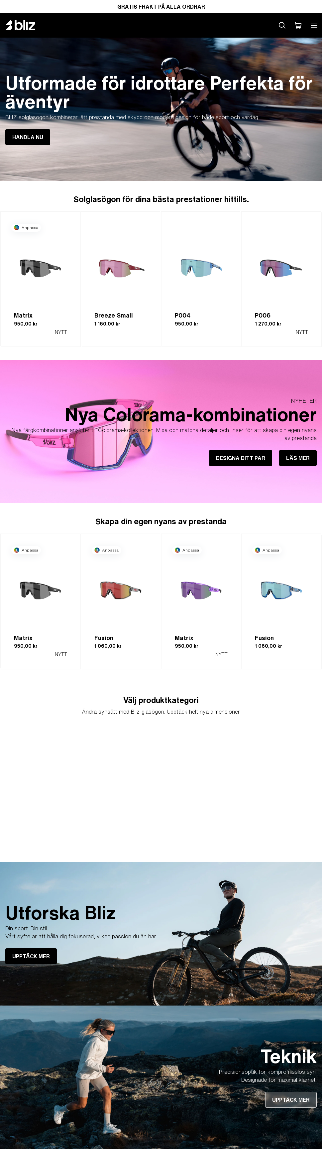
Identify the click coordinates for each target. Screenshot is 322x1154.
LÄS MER (298, 458)
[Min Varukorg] (298, 25)
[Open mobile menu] (314, 25)
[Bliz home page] (25, 25)
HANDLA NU (27, 137)
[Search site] (282, 25)
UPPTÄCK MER (31, 956)
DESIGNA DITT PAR (240, 458)
